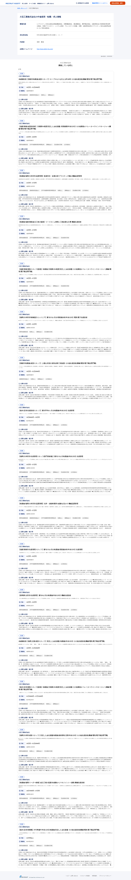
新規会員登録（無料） (118, 3)
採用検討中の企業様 (83, 3)
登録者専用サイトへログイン (100, 3)
